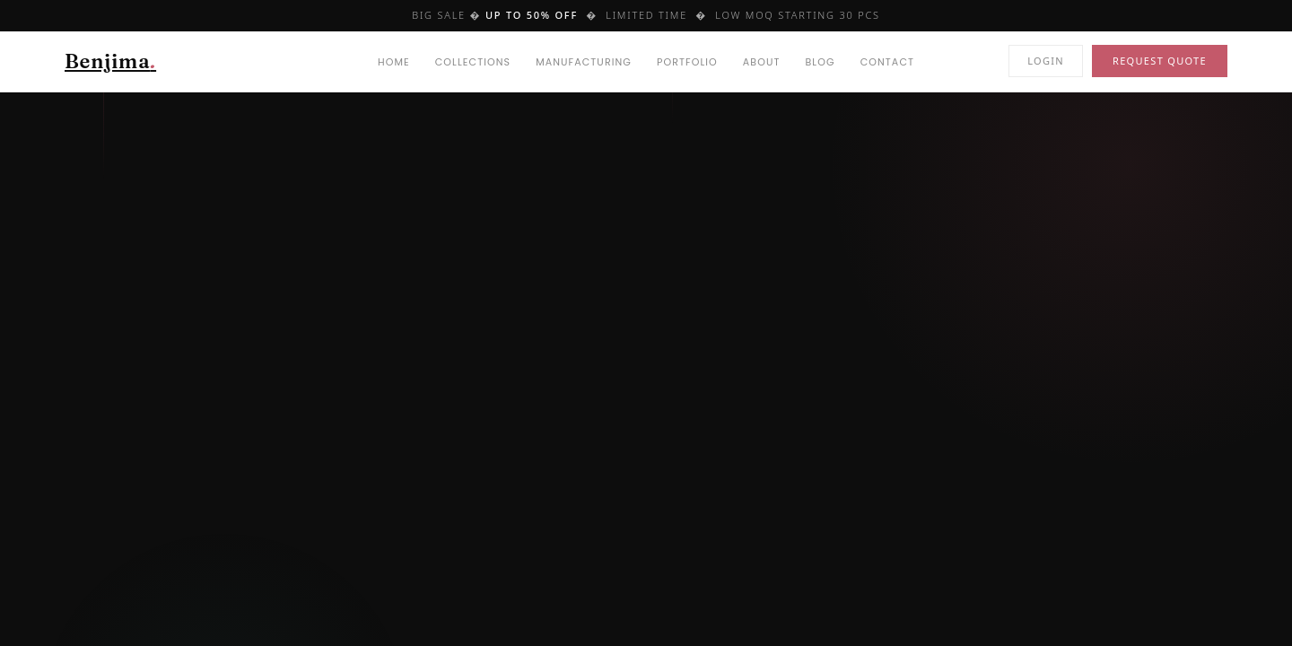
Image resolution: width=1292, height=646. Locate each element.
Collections (473, 62)
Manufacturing (584, 62)
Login (1045, 60)
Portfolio (687, 62)
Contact (887, 62)
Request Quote (1160, 60)
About (762, 62)
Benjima (110, 61)
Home (394, 62)
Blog (820, 62)
